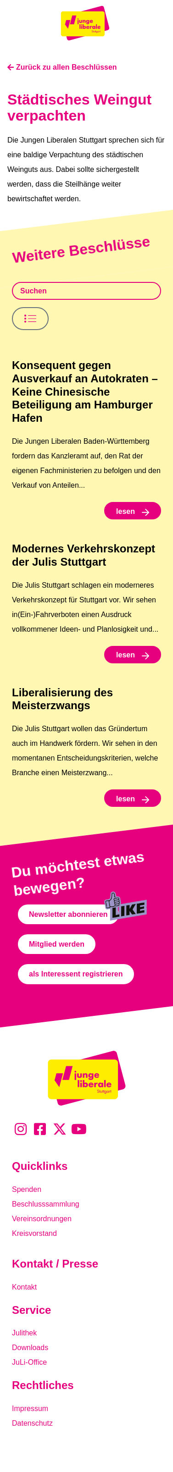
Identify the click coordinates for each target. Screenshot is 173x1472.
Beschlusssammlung (45, 1204)
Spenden (26, 1189)
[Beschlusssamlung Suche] (86, 291)
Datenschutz (32, 1423)
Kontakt (24, 1287)
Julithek (24, 1333)
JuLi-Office (29, 1362)
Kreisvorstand (34, 1233)
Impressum (30, 1408)
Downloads (30, 1347)
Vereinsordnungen (42, 1219)
